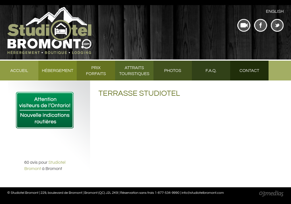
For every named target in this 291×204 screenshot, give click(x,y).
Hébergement (57, 71)
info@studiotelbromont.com (203, 193)
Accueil (19, 71)
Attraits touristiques (134, 71)
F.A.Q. (210, 71)
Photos (172, 71)
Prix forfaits (96, 71)
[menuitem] (275, 11)
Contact (249, 71)
